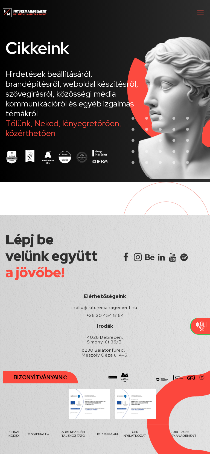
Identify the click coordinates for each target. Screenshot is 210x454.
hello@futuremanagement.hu (105, 307)
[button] (200, 12)
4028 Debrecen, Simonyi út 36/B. (105, 340)
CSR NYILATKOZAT (135, 434)
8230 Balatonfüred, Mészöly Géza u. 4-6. (105, 352)
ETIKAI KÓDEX (13, 434)
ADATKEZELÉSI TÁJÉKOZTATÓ (73, 434)
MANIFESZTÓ (38, 434)
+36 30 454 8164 (105, 315)
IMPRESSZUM (107, 434)
